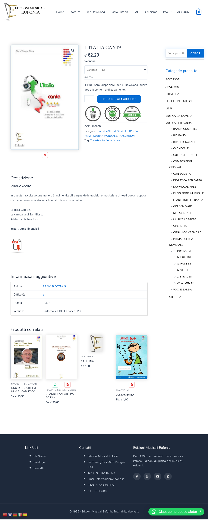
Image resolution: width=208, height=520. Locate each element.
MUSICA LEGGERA (185, 227)
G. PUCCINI (184, 264)
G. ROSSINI (184, 270)
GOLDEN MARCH (184, 215)
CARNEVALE (105, 131)
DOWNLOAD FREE (185, 184)
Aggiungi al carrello (119, 99)
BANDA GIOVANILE (185, 128)
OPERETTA (180, 234)
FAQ (136, 12)
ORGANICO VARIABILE (188, 240)
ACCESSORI (173, 80)
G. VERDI (183, 277)
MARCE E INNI (182, 221)
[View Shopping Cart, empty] (198, 12)
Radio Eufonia (119, 12)
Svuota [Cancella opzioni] (88, 78)
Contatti (38, 468)
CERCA (195, 53)
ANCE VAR (172, 87)
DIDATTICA (172, 94)
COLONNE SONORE (186, 153)
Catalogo (39, 462)
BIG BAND (180, 134)
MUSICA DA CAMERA (179, 115)
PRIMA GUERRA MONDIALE (101, 136)
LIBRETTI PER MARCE (179, 101)
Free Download (95, 12)
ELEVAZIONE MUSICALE (179, 193)
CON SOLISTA (182, 171)
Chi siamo (151, 12)
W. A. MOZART (187, 289)
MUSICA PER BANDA (128, 131)
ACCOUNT (184, 12)
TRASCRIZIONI (130, 136)
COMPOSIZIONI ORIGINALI (181, 162)
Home (60, 12)
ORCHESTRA (173, 303)
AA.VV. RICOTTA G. (55, 286)
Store (73, 12)
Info (165, 12)
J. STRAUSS (184, 283)
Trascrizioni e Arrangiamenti (106, 140)
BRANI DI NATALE (185, 140)
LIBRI (168, 108)
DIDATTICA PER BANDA (188, 178)
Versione (89, 61)
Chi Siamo (39, 456)
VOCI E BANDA (183, 296)
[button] (72, 51)
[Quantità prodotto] (89, 99)
